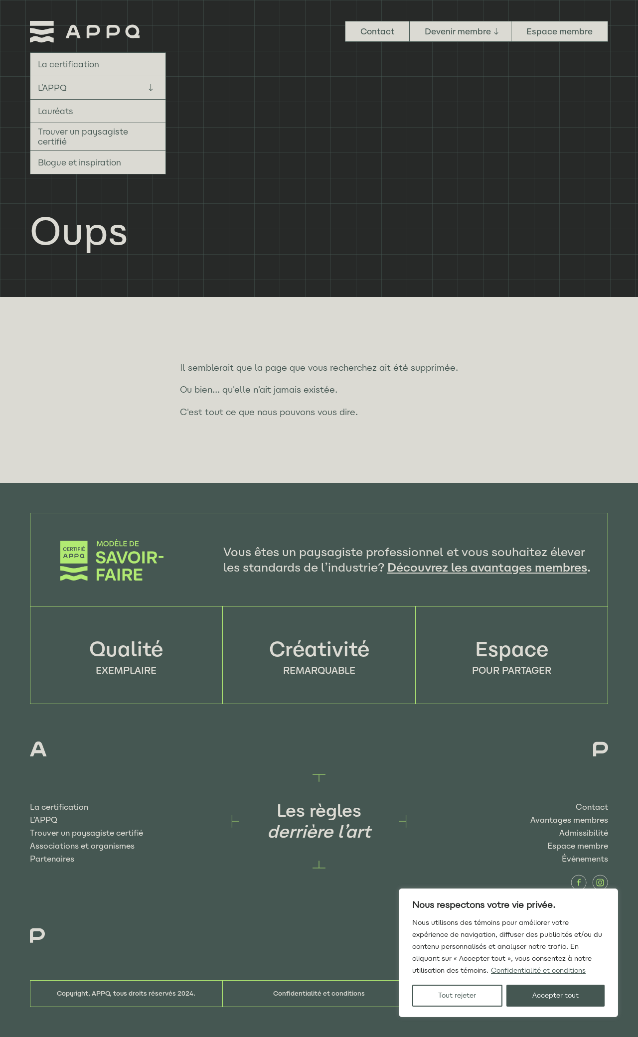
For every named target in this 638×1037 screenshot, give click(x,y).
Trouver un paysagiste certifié (83, 137)
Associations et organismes (82, 846)
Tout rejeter (457, 995)
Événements (585, 859)
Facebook (579, 882)
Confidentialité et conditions (538, 970)
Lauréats (55, 111)
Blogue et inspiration (79, 162)
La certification (68, 64)
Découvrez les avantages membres (487, 567)
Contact (377, 31)
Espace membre (559, 31)
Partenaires (52, 859)
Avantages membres (569, 820)
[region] (508, 953)
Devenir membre (458, 31)
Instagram (600, 882)
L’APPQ (52, 88)
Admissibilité (583, 833)
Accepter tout (555, 995)
